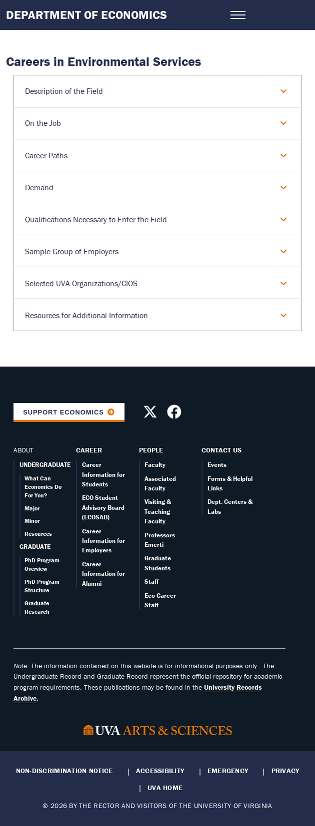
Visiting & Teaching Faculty (157, 511)
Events (217, 464)
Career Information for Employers (103, 541)
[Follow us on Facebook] (175, 414)
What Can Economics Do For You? (43, 486)
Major (32, 508)
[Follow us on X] (151, 414)
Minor (32, 520)
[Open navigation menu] (238, 15)
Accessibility (160, 771)
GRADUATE (35, 546)
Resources (38, 533)
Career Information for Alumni (103, 574)
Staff (151, 581)
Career (89, 449)
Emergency (228, 771)
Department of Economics (86, 14)
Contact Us (222, 449)
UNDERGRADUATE (45, 464)
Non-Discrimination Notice (64, 771)
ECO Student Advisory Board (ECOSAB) (103, 507)
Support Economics (63, 412)
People (151, 449)
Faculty (155, 464)
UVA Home (165, 788)
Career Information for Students (103, 474)
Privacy (286, 771)
